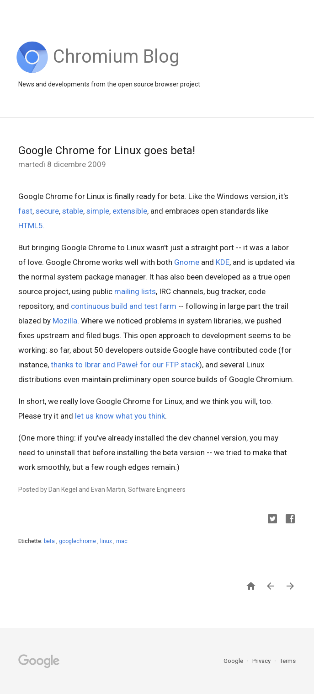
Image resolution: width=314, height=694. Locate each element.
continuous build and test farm (123, 306)
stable (72, 210)
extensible (129, 210)
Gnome (186, 262)
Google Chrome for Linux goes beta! (106, 150)
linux (106, 541)
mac (122, 541)
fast (25, 210)
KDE (222, 262)
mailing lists (135, 291)
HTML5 (30, 225)
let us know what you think (120, 415)
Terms (288, 660)
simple (97, 210)
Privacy (262, 660)
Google (234, 660)
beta (50, 541)
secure (47, 210)
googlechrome (78, 541)
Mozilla (65, 320)
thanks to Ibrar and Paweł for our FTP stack (125, 364)
